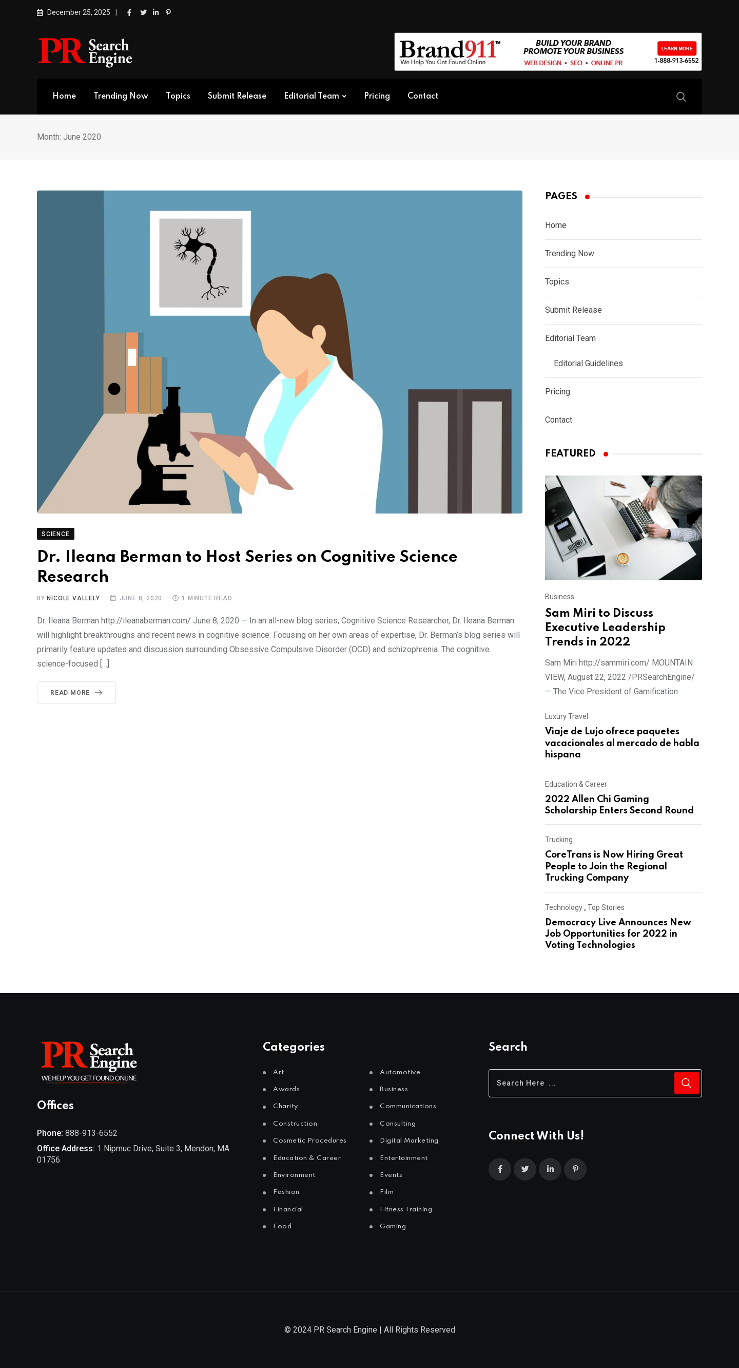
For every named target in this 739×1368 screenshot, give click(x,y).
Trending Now (120, 96)
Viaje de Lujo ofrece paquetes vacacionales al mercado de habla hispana (622, 743)
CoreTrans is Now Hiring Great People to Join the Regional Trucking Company (614, 866)
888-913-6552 (91, 1133)
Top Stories (606, 907)
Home (64, 96)
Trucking (559, 839)
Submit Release (237, 96)
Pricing (377, 96)
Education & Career (576, 784)
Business (559, 597)
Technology (563, 907)
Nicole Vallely (73, 598)
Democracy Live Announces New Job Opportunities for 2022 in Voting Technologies (618, 934)
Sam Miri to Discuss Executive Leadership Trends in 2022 (605, 628)
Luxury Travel (566, 716)
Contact (422, 96)
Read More (78, 693)
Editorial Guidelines (588, 363)
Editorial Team (311, 96)
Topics (178, 96)
